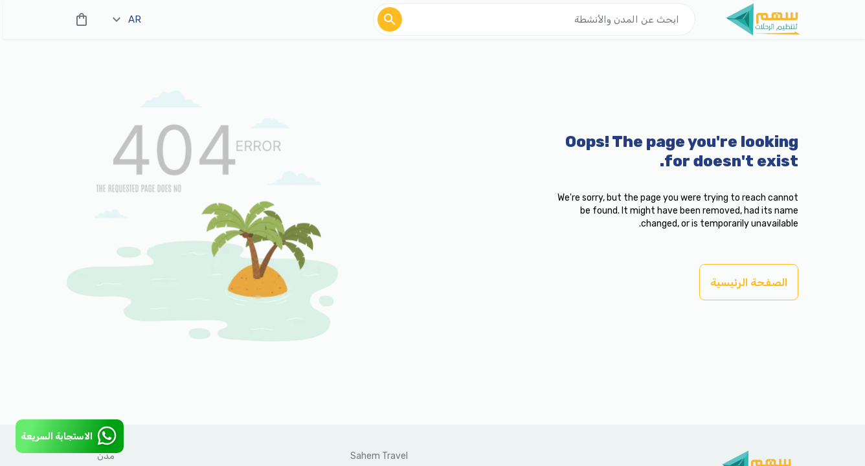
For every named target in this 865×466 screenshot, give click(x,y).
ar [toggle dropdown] (127, 19)
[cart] (79, 19)
